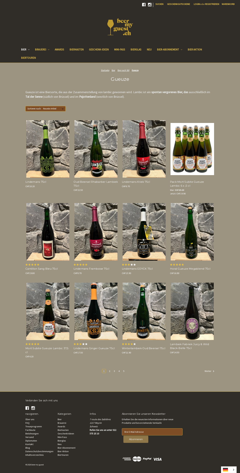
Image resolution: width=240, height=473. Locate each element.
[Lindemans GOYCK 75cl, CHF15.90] (144, 231)
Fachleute (30, 430)
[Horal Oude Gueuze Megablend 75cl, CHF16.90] (192, 231)
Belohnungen (32, 433)
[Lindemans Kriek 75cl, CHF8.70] (144, 149)
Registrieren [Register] (212, 4)
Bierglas (62, 440)
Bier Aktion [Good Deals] (195, 49)
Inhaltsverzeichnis (34, 454)
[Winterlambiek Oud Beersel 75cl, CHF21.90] (144, 311)
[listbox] (54, 108)
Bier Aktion (63, 451)
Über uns (29, 419)
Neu (60, 444)
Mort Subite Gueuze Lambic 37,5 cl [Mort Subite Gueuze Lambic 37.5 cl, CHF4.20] (47, 350)
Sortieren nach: (34, 108)
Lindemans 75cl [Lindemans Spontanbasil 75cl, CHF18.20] (35, 181)
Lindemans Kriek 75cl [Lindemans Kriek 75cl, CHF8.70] (136, 181)
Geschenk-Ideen (66, 433)
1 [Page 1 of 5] (104, 371)
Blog (27, 447)
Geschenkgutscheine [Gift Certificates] (178, 4)
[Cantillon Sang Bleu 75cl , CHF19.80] (47, 231)
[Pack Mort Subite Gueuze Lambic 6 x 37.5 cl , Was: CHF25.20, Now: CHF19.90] (192, 149)
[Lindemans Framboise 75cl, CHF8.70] (96, 231)
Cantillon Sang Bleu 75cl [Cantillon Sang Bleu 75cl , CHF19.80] (41, 268)
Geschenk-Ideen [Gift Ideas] (99, 49)
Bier (25, 49)
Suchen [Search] (159, 4)
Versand (29, 437)
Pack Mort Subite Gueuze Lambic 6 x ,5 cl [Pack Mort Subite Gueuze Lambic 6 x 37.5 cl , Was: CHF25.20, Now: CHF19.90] (187, 183)
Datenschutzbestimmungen (39, 451)
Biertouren (63, 454)
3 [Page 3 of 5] (114, 371)
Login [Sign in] (197, 4)
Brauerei (42, 49)
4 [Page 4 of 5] (119, 371)
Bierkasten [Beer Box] (76, 49)
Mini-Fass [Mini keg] (119, 49)
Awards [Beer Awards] (59, 49)
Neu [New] (149, 49)
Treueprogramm (33, 426)
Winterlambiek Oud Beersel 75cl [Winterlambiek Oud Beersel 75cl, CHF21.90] (143, 348)
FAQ (27, 422)
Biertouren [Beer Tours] (28, 57)
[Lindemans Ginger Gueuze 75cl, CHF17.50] (96, 311)
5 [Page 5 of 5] (123, 371)
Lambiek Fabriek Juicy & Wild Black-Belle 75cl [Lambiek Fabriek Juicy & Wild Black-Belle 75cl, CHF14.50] (189, 346)
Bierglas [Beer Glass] (136, 49)
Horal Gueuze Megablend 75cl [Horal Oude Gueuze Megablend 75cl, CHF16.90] (190, 268)
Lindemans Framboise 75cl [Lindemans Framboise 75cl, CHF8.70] (91, 268)
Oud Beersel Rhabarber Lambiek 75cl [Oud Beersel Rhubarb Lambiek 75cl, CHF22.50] (96, 183)
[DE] (228, 470)
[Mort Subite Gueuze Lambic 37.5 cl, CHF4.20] (47, 311)
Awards (61, 426)
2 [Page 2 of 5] (109, 371)
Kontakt (29, 444)
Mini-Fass (62, 437)
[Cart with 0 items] (228, 4)
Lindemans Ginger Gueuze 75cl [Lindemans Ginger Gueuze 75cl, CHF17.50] (94, 348)
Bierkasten (63, 430)
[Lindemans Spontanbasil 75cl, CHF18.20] (47, 149)
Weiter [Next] (209, 371)
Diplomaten (31, 440)
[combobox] (229, 469)
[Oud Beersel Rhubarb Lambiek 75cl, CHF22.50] (96, 149)
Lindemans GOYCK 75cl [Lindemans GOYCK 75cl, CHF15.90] (137, 268)
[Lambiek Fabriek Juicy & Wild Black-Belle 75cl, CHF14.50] (192, 311)
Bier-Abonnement (169, 49)
